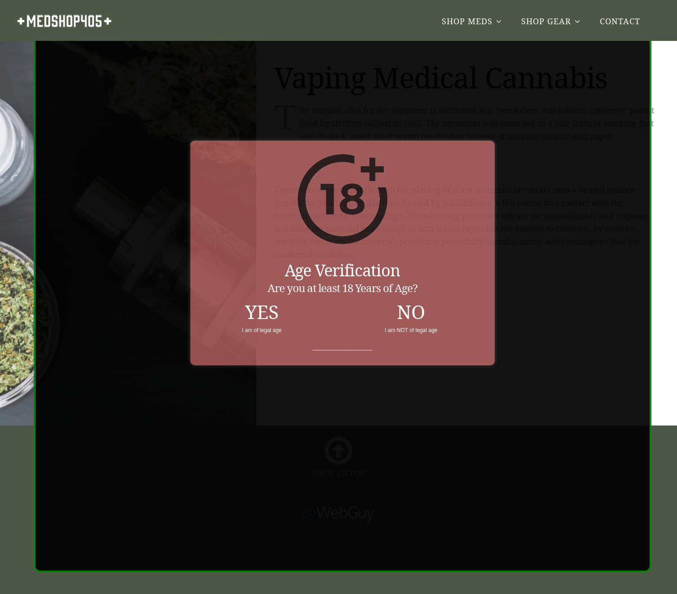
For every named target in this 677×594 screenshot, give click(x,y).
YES (262, 306)
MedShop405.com (64, 21)
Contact (620, 21)
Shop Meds (467, 21)
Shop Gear (546, 21)
